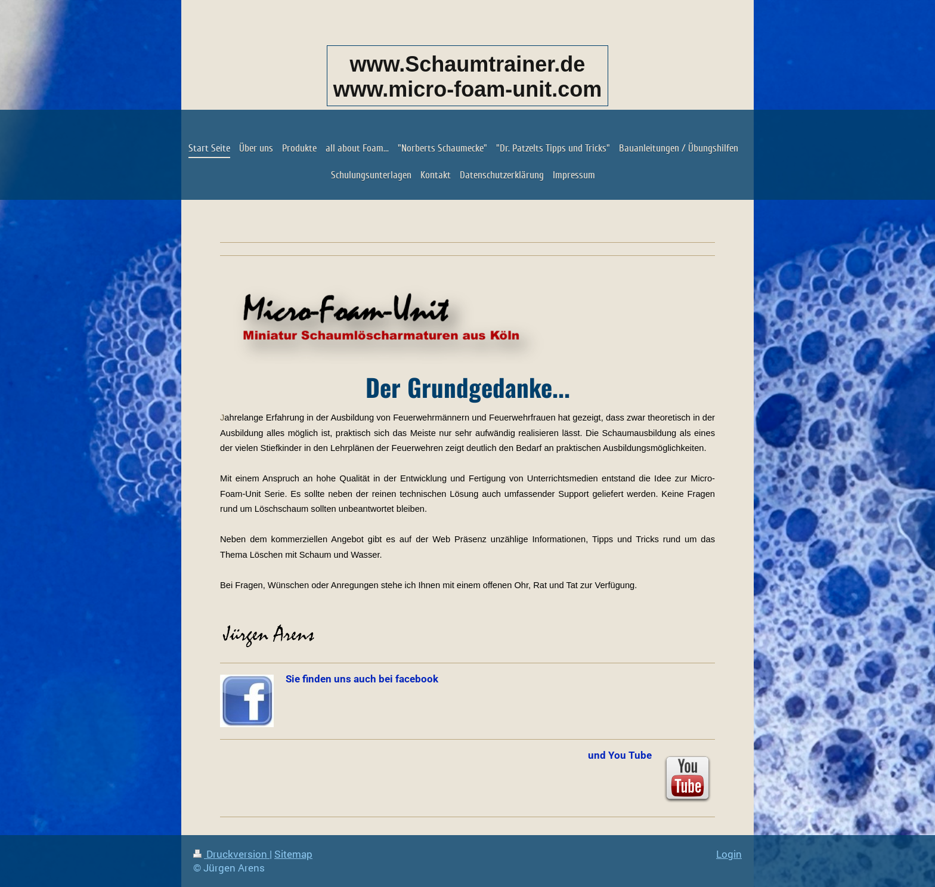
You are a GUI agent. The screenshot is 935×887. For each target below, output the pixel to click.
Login (729, 854)
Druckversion (231, 854)
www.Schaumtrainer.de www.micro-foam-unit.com (467, 76)
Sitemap (293, 854)
